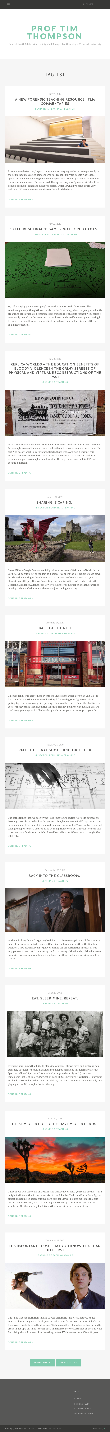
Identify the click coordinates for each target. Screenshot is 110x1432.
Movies (68, 1255)
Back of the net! (55, 628)
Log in (78, 1398)
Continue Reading (21, 199)
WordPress (29, 1428)
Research (69, 109)
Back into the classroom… (55, 876)
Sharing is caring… (55, 502)
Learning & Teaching (48, 109)
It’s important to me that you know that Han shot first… (55, 1248)
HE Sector (41, 508)
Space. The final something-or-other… (55, 750)
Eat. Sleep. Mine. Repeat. (55, 998)
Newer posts (69, 1362)
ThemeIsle (56, 1428)
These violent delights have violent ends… (55, 1124)
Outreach (68, 633)
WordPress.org (83, 1413)
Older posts (42, 1362)
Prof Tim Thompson (55, 32)
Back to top (99, 1428)
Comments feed (83, 1408)
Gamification (41, 234)
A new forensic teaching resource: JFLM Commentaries (55, 101)
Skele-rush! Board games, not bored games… (55, 229)
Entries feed (81, 1404)
